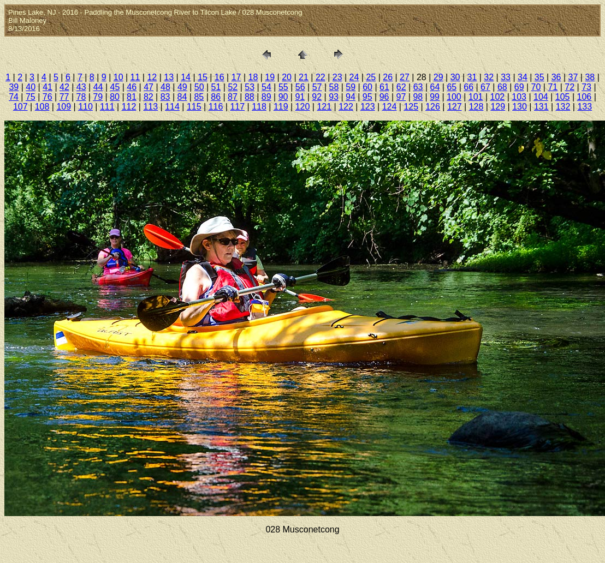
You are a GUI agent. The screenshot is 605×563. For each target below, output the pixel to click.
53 (249, 87)
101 (475, 96)
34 (522, 77)
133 (584, 106)
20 (287, 77)
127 (454, 106)
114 (172, 106)
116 (216, 106)
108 (42, 106)
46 (132, 87)
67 (485, 87)
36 (556, 77)
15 (202, 77)
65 (451, 87)
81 (132, 96)
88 (249, 96)
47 (148, 87)
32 (489, 77)
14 (186, 77)
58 (334, 87)
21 (304, 77)
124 (389, 106)
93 (334, 96)
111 (107, 106)
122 (346, 106)
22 (320, 77)
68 (502, 87)
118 (259, 106)
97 (401, 96)
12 (152, 77)
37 (573, 77)
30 (455, 77)
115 (194, 106)
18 (253, 77)
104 (540, 96)
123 (367, 106)
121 (324, 106)
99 (435, 96)
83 (165, 96)
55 (283, 87)
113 (150, 106)
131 (541, 106)
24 (354, 77)
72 (569, 87)
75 (30, 96)
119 (281, 106)
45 (115, 87)
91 (300, 96)
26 (388, 77)
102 (497, 96)
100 (454, 96)
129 (497, 106)
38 (590, 77)
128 (476, 106)
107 (20, 106)
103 (519, 96)
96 (384, 96)
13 (169, 77)
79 (98, 96)
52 (233, 87)
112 (129, 106)
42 (64, 87)
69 (519, 87)
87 (233, 96)
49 (182, 87)
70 (536, 87)
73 (586, 87)
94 (350, 96)
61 (384, 87)
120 (302, 106)
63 (418, 87)
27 (405, 77)
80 (115, 96)
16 (219, 77)
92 (317, 96)
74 (14, 96)
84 (182, 96)
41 (47, 87)
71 (552, 87)
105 (562, 96)
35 (539, 77)
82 (148, 96)
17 (236, 77)
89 (266, 96)
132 (563, 106)
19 (270, 77)
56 (300, 87)
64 (435, 87)
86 (216, 96)
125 (411, 106)
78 (81, 96)
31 (472, 77)
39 (14, 87)
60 (367, 87)
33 (506, 77)
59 (350, 87)
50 (199, 87)
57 (317, 87)
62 (401, 87)
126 (432, 106)
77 (64, 96)
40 (30, 87)
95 (367, 96)
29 (438, 77)
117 (237, 106)
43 (81, 87)
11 (135, 77)
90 (283, 96)
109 (63, 106)
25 (371, 77)
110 (85, 106)
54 (266, 87)
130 (519, 106)
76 (47, 96)
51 (216, 87)
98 (418, 96)
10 (118, 77)
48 (165, 87)
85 (199, 96)
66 (468, 87)
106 (584, 96)
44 (98, 87)
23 (337, 77)
